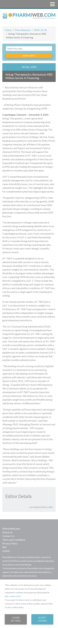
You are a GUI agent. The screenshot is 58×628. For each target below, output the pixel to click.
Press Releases (22, 29)
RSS (4, 547)
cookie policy (15, 596)
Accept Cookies (42, 619)
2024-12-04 (40, 29)
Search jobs (29, 56)
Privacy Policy (9, 543)
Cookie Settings (16, 619)
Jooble (6, 550)
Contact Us (8, 535)
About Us (7, 532)
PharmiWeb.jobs (11, 528)
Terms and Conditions (13, 539)
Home (8, 29)
